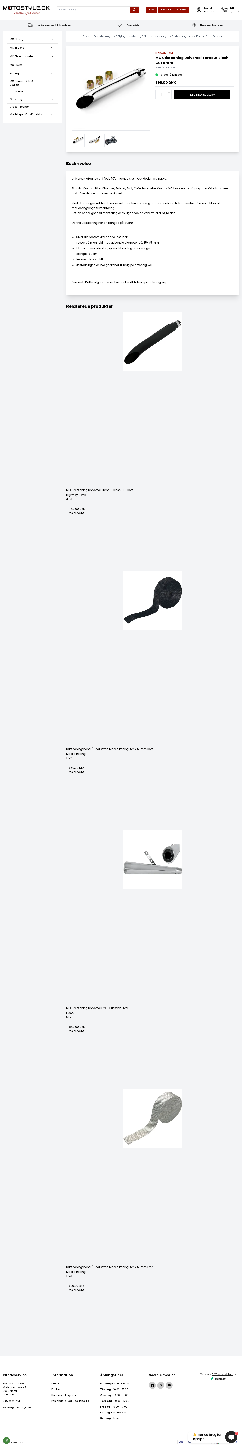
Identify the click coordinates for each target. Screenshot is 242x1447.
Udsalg (181, 9)
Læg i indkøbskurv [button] (202, 94)
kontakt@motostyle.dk (17, 1407)
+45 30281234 (11, 1401)
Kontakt (56, 1389)
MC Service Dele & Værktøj (21, 82)
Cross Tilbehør (19, 106)
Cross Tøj (16, 99)
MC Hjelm (16, 65)
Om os (55, 1383)
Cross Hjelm (17, 91)
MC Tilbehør (17, 47)
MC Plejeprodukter (22, 56)
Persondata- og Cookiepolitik (70, 1401)
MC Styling (17, 39)
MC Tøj (14, 73)
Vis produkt (76, 513)
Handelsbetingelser (63, 1395)
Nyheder (166, 9)
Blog (151, 9)
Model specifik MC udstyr (26, 114)
